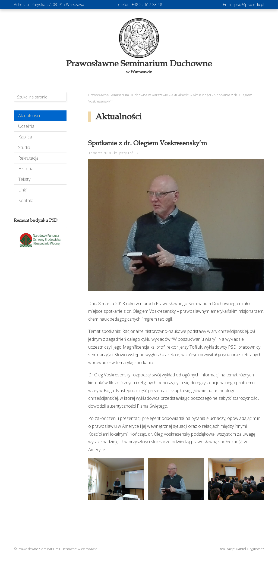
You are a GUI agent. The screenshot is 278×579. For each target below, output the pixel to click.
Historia (25, 169)
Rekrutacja (28, 158)
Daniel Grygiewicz (250, 548)
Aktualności (29, 116)
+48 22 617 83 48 (146, 4)
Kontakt (25, 200)
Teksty (24, 179)
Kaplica (25, 137)
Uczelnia (26, 126)
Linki (22, 190)
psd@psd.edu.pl (249, 4)
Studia (24, 147)
